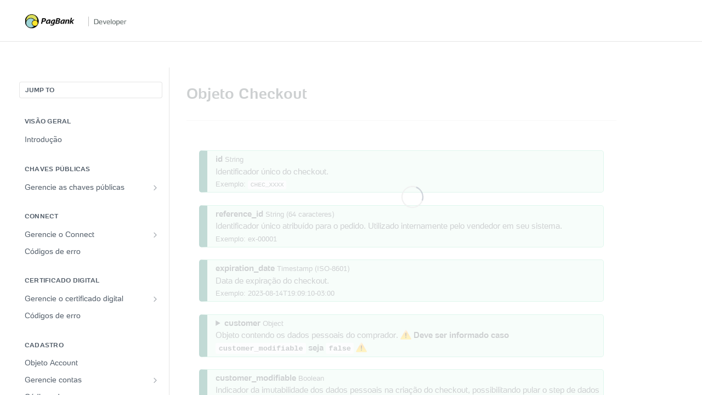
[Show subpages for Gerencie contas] (155, 380)
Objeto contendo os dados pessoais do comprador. (362, 335)
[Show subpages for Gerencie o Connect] (155, 234)
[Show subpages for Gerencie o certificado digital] (155, 299)
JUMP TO (39, 90)
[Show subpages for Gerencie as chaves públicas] (155, 187)
